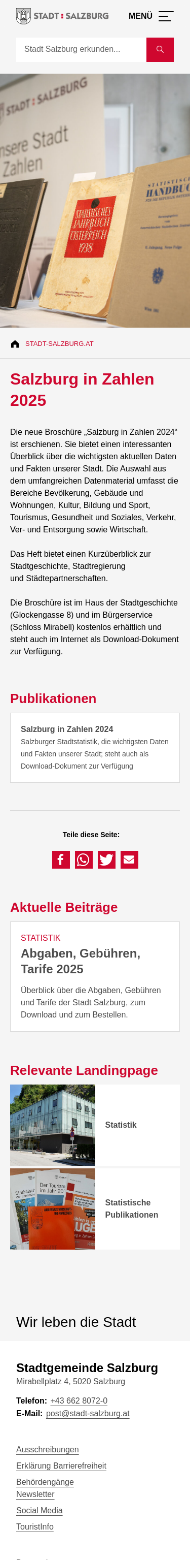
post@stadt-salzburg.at (88, 1413)
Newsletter (35, 1494)
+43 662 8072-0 (78, 1400)
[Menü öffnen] (151, 16)
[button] (61, 860)
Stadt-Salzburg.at (59, 343)
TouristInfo (35, 1526)
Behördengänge (45, 1482)
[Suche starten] (160, 50)
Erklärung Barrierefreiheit (61, 1465)
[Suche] (81, 50)
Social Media (39, 1510)
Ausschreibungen (47, 1449)
